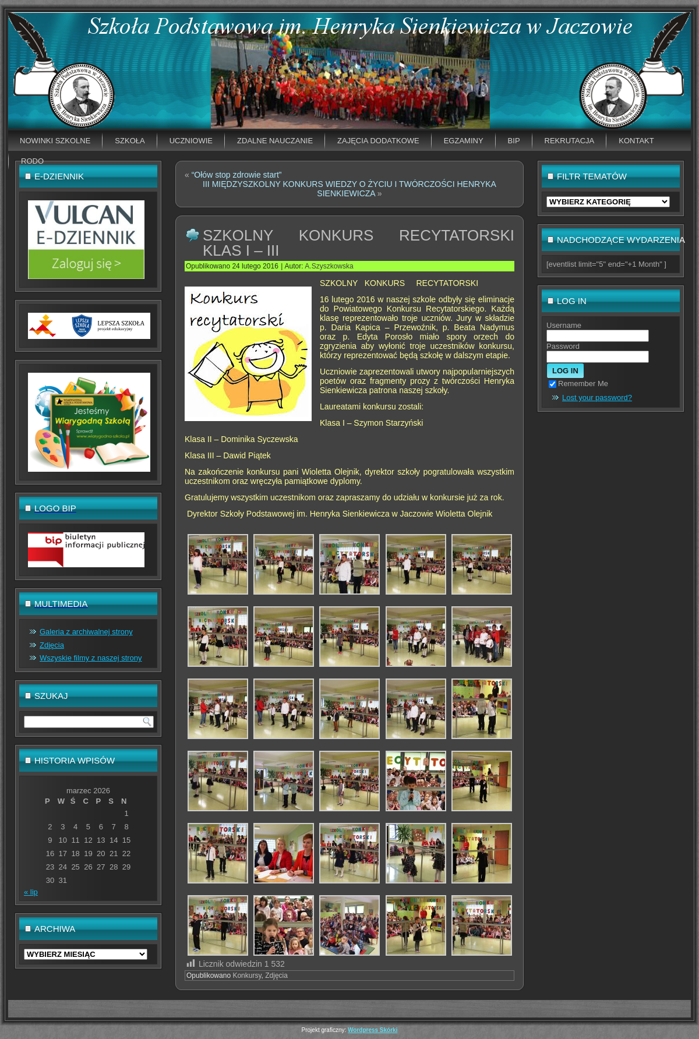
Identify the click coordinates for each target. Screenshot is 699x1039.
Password (563, 346)
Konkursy (246, 975)
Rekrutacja (570, 140)
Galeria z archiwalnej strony (86, 631)
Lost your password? (597, 397)
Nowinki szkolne (55, 140)
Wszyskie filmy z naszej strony (91, 657)
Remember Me (578, 383)
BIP (514, 140)
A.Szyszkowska (329, 266)
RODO (32, 161)
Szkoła (129, 140)
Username (563, 325)
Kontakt (636, 140)
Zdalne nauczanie (275, 140)
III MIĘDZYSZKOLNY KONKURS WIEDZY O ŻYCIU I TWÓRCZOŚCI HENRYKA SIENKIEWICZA (349, 188)
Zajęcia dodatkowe (378, 140)
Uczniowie (191, 140)
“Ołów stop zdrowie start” (237, 174)
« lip (31, 892)
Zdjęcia (52, 645)
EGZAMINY (463, 140)
